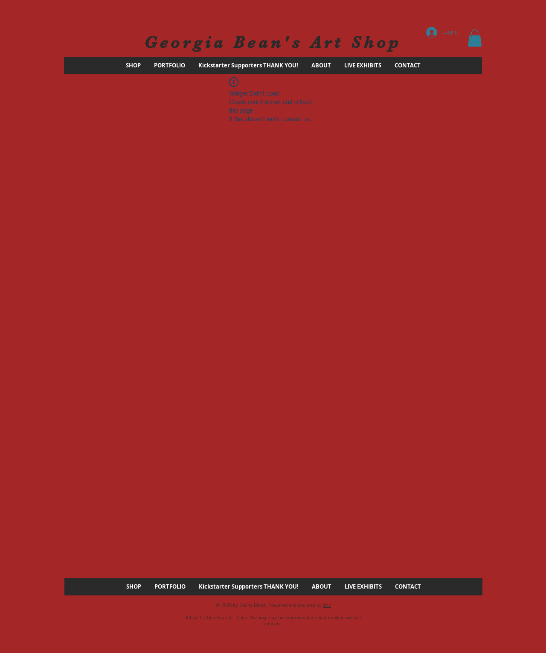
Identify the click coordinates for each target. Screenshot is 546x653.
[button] (475, 38)
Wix (327, 606)
